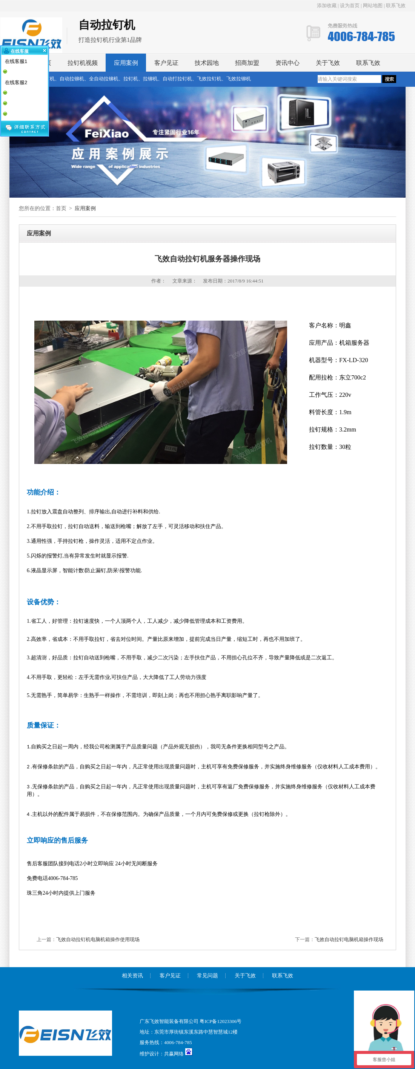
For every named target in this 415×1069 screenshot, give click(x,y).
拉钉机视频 (83, 63)
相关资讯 (132, 975)
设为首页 (350, 5)
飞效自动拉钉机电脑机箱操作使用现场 (98, 939)
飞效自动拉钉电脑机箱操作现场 (349, 939)
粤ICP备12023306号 (220, 1021)
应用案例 (126, 63)
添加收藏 (327, 5)
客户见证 (166, 63)
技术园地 (207, 63)
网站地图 (373, 5)
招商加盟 (247, 63)
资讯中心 (287, 63)
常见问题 (207, 975)
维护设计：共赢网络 (162, 1054)
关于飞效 (328, 63)
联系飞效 (396, 5)
